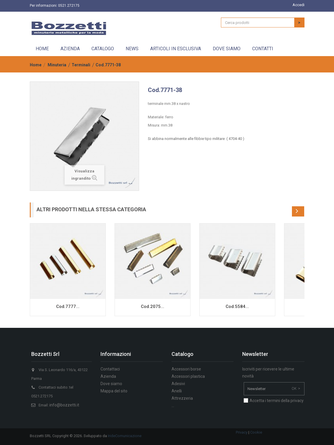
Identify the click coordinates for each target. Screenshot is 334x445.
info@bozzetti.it (64, 405)
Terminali (81, 65)
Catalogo (102, 48)
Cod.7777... (67, 306)
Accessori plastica (188, 376)
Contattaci (110, 369)
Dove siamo (226, 48)
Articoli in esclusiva (175, 48)
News (132, 48)
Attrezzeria (182, 398)
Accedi (298, 5)
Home (42, 48)
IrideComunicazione (124, 436)
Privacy (242, 432)
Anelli (177, 391)
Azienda (70, 48)
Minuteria (57, 65)
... (173, 405)
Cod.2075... (152, 306)
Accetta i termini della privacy (277, 400)
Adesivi (178, 383)
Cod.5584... (237, 306)
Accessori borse (186, 369)
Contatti (262, 48)
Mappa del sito (114, 391)
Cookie (256, 432)
